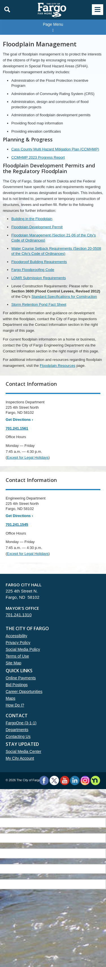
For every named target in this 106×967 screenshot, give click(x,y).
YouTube (64, 780)
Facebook (44, 780)
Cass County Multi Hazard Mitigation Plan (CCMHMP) (55, 149)
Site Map (13, 663)
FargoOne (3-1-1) (21, 723)
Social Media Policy (23, 649)
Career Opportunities (24, 691)
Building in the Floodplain (31, 219)
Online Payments (21, 678)
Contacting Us (18, 736)
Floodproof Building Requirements (39, 262)
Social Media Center (23, 751)
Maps (10, 698)
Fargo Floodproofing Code (32, 270)
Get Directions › (19, 419)
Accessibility (16, 636)
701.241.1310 (19, 614)
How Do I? (15, 705)
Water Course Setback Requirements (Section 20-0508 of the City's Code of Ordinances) (56, 251)
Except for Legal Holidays (27, 457)
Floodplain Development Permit (36, 227)
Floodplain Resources (57, 365)
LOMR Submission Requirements (38, 278)
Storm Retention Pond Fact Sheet (38, 304)
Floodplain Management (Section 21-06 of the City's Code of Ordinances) (53, 238)
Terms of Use (17, 656)
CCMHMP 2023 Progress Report (38, 157)
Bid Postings (17, 684)
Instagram (85, 780)
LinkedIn (74, 780)
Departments (17, 729)
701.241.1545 (17, 524)
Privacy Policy (18, 642)
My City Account (20, 758)
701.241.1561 (17, 428)
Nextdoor (95, 780)
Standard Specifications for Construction (64, 296)
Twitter (54, 780)
